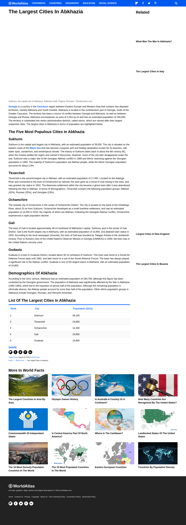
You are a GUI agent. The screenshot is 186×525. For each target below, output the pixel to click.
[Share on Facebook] (15, 352)
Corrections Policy (74, 497)
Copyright (35, 497)
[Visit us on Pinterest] (26, 503)
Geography (72, 3)
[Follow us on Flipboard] (10, 503)
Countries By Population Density (156, 467)
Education (89, 3)
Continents (38, 3)
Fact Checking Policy (57, 497)
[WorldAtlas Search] (176, 3)
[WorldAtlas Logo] (19, 3)
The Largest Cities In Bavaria (152, 264)
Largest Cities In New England (152, 234)
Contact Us (19, 497)
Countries (55, 3)
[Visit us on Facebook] (16, 503)
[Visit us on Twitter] (21, 503)
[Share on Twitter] (20, 352)
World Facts (35, 357)
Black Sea (35, 148)
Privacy (27, 497)
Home (11, 497)
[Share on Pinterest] (25, 352)
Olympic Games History (65, 399)
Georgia (13, 106)
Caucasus (42, 106)
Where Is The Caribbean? (109, 433)
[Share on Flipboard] (10, 352)
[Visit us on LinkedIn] (31, 503)
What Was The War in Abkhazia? (154, 41)
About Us (44, 497)
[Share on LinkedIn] (30, 352)
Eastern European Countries (111, 467)
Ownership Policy (89, 497)
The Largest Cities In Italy (150, 71)
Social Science (108, 3)
